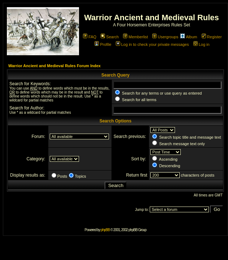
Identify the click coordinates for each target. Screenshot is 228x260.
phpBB (105, 230)
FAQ (89, 37)
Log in (201, 44)
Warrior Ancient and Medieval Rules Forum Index (54, 66)
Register (212, 37)
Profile (103, 44)
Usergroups (165, 37)
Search (110, 37)
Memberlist (135, 37)
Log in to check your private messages (152, 44)
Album (188, 37)
